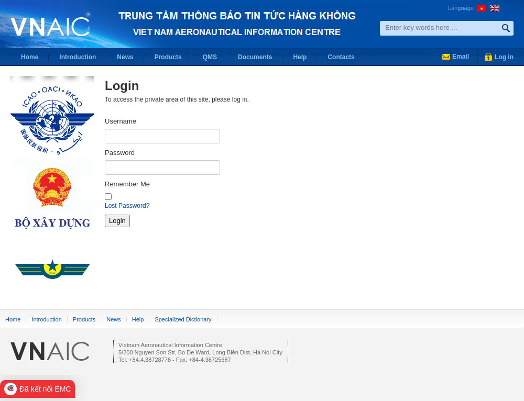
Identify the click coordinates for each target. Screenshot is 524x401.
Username (120, 121)
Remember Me (127, 184)
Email (460, 56)
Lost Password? (127, 205)
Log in (504, 57)
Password (120, 153)
